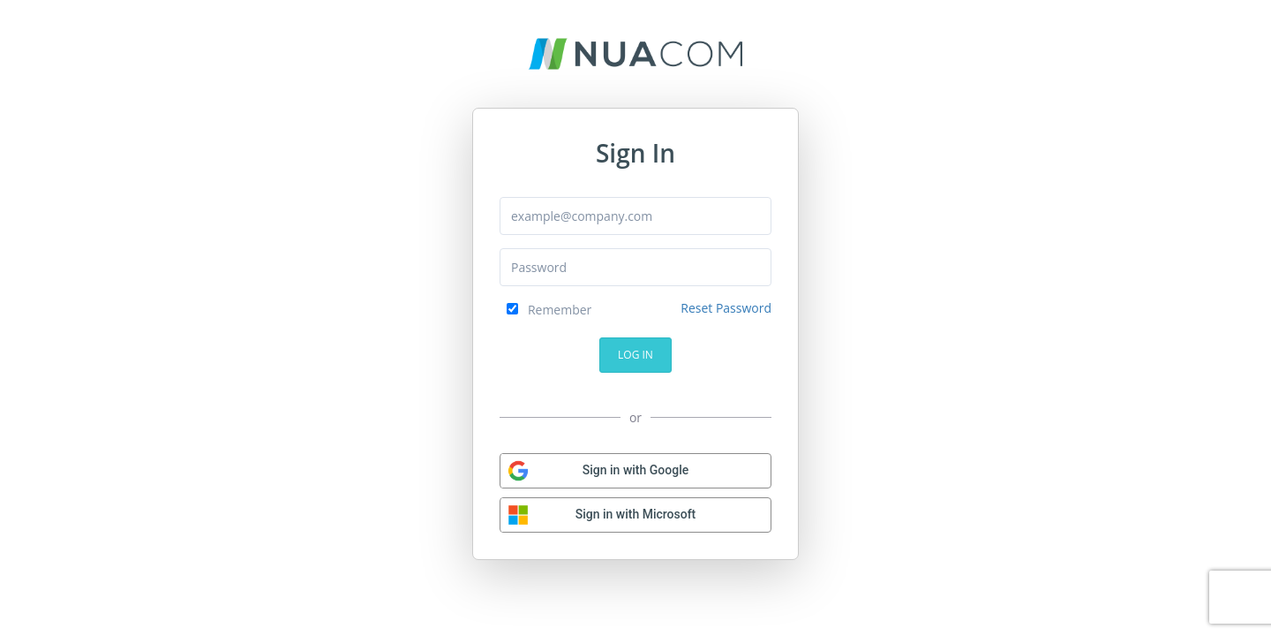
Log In (635, 354)
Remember (549, 309)
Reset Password (726, 307)
